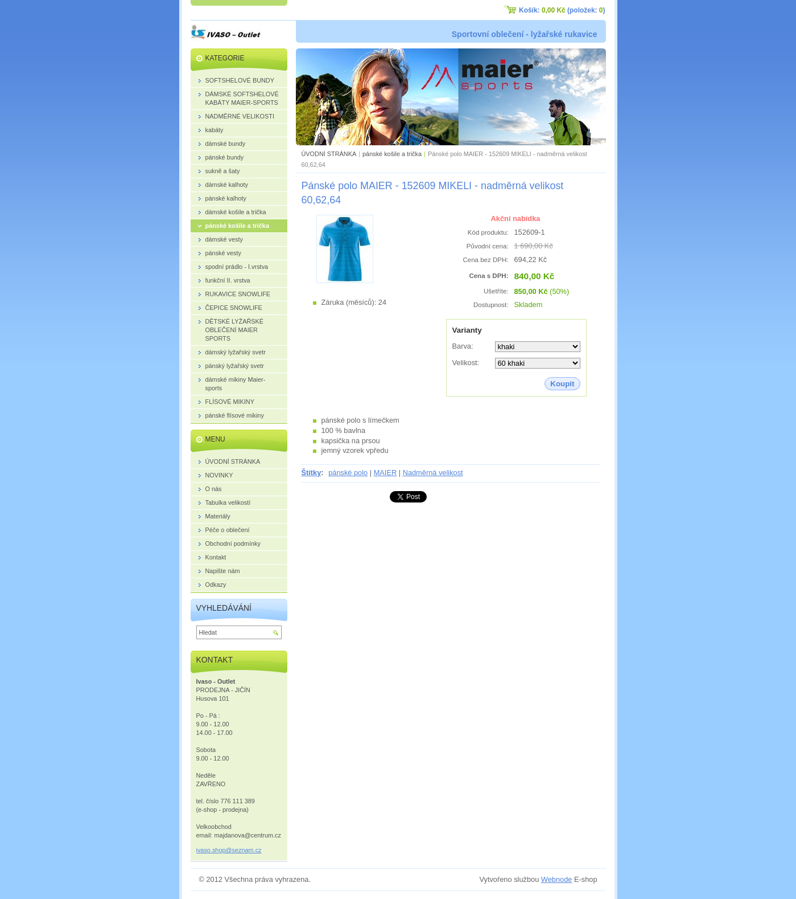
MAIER (385, 472)
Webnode (556, 879)
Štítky (311, 472)
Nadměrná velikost (433, 472)
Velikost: (466, 362)
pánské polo (348, 472)
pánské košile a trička (392, 153)
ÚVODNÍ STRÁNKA (329, 153)
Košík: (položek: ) (562, 10)
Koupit (562, 383)
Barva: (462, 346)
